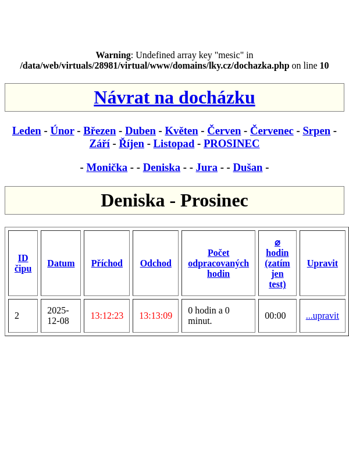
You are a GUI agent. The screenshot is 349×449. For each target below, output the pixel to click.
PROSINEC (232, 143)
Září (99, 143)
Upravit (322, 263)
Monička (107, 167)
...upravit (322, 315)
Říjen (131, 143)
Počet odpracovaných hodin (218, 263)
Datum (60, 263)
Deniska (161, 167)
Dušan (248, 167)
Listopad (174, 143)
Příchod (107, 263)
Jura (207, 167)
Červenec (272, 130)
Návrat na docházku (174, 97)
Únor (62, 130)
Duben (140, 130)
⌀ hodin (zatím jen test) (277, 263)
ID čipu (23, 263)
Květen (181, 130)
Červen (224, 130)
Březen (99, 130)
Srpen (316, 130)
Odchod (156, 263)
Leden (26, 130)
